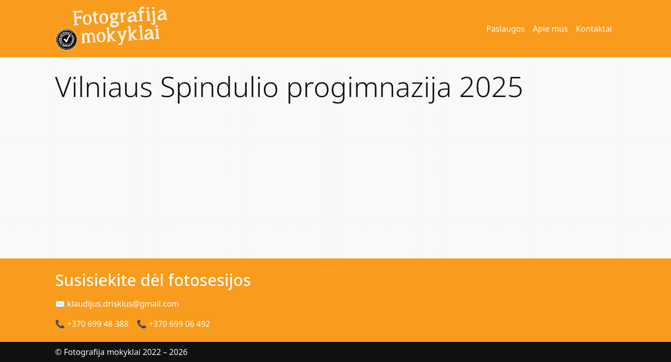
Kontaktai (594, 28)
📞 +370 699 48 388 (92, 323)
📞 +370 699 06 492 (173, 323)
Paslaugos (505, 28)
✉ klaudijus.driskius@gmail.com (117, 303)
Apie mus (550, 28)
